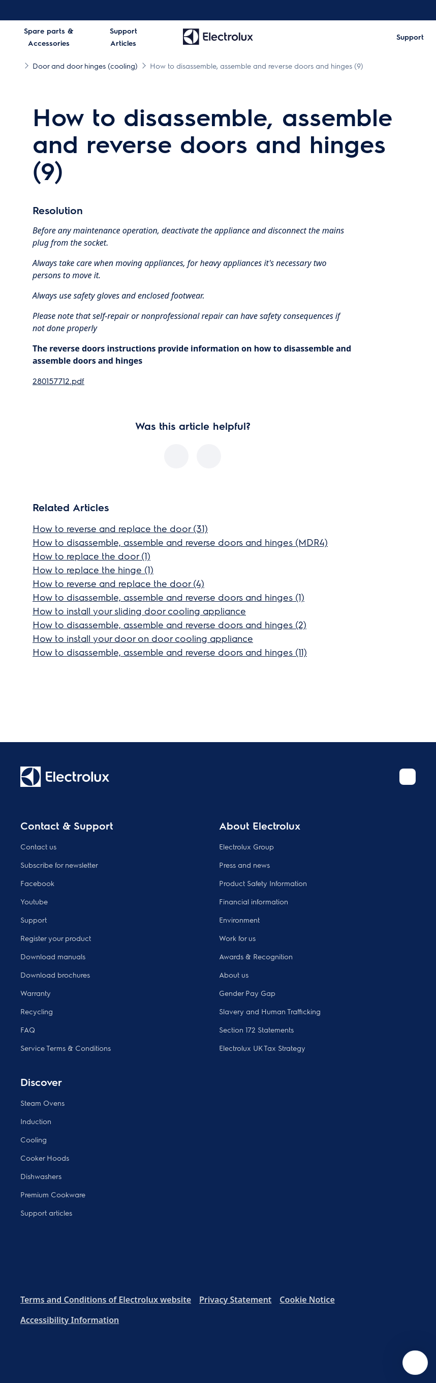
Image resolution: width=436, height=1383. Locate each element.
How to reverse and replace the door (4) (118, 583)
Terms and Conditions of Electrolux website (105, 1299)
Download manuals (52, 956)
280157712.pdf (58, 380)
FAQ (27, 1029)
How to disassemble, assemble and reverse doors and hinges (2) (169, 624)
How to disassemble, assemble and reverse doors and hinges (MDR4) (180, 542)
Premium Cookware (52, 1194)
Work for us (237, 938)
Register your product (55, 938)
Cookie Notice (306, 1299)
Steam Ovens (42, 1102)
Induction (35, 1121)
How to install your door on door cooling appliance (143, 638)
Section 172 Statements (256, 1029)
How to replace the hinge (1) (93, 569)
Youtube (34, 901)
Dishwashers (40, 1176)
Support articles (46, 1212)
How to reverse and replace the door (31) (120, 528)
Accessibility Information (69, 1320)
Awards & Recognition (256, 956)
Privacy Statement (235, 1299)
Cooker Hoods (44, 1157)
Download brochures (55, 974)
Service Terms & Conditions (65, 1047)
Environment (239, 919)
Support (33, 919)
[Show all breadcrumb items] (16, 65)
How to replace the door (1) (91, 556)
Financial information (253, 901)
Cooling (33, 1139)
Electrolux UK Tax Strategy (262, 1047)
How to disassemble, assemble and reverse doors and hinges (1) (168, 597)
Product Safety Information (263, 883)
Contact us (38, 846)
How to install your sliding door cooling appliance (139, 610)
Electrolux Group (246, 846)
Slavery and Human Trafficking (270, 1011)
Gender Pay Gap (247, 992)
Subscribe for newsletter (59, 864)
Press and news (244, 864)
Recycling (36, 1011)
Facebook (37, 883)
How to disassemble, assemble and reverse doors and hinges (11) (170, 652)
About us (233, 974)
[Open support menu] (415, 1362)
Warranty (35, 992)
